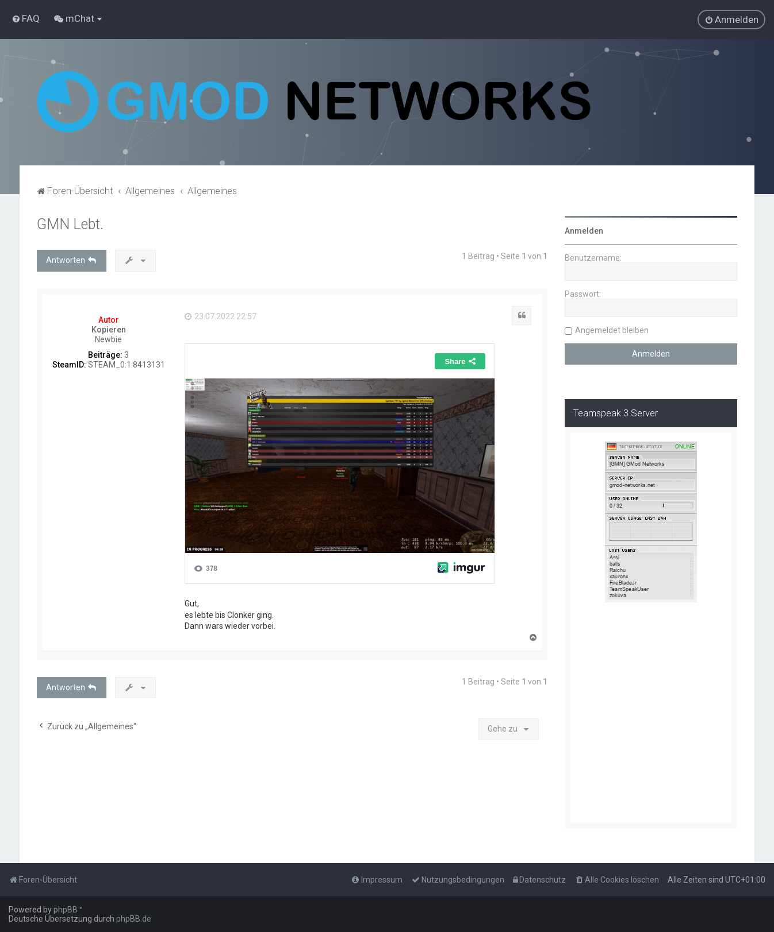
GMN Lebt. (70, 224)
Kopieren (108, 329)
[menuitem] (26, 18)
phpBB (65, 909)
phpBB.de (133, 918)
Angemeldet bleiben (612, 330)
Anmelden (584, 230)
